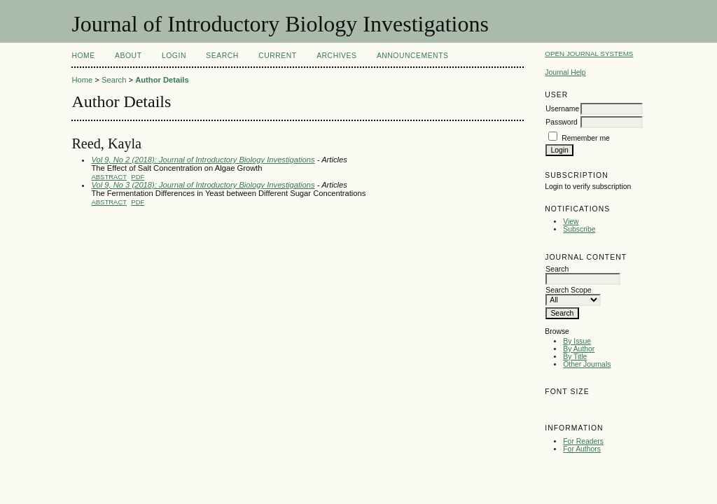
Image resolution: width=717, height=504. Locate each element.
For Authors (582, 449)
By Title (575, 356)
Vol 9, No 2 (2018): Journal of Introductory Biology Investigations (202, 159)
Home (83, 55)
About (128, 55)
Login (174, 55)
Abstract (109, 177)
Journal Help (565, 72)
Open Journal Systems (589, 53)
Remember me (586, 138)
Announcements (413, 55)
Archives (336, 55)
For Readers (583, 441)
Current (277, 55)
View (570, 221)
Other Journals (587, 364)
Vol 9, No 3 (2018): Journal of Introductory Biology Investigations (202, 185)
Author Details (161, 80)
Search (222, 55)
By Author (578, 349)
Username (562, 109)
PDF (137, 177)
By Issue (577, 341)
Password (561, 122)
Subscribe (579, 229)
